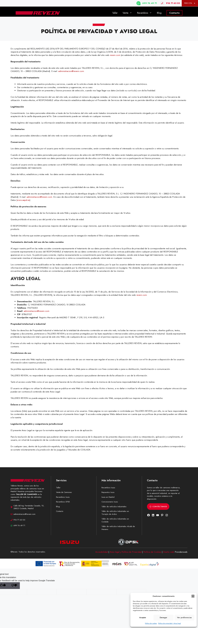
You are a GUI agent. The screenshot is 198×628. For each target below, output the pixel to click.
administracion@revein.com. (71, 71)
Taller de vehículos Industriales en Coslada (115, 520)
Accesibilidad (101, 551)
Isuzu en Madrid (108, 497)
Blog (159, 13)
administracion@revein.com (36, 311)
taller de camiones (163, 487)
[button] (193, 596)
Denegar (163, 617)
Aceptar (142, 617)
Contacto (174, 13)
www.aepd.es (23, 200)
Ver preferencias (184, 617)
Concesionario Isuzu (110, 501)
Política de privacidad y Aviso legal (169, 623)
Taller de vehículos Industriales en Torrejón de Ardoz (115, 513)
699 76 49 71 (149, 3)
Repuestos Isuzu (108, 492)
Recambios (145, 13)
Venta (128, 13)
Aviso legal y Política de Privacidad (126, 551)
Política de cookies (151, 623)
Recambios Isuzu (63, 497)
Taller (115, 13)
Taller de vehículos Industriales (114, 506)
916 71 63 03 (173, 3)
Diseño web (168, 551)
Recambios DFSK (63, 501)
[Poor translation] (14, 585)
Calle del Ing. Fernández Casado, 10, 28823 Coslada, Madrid (29, 507)
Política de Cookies (152, 551)
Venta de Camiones (64, 492)
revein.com (115, 55)
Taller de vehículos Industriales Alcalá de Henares (118, 528)
